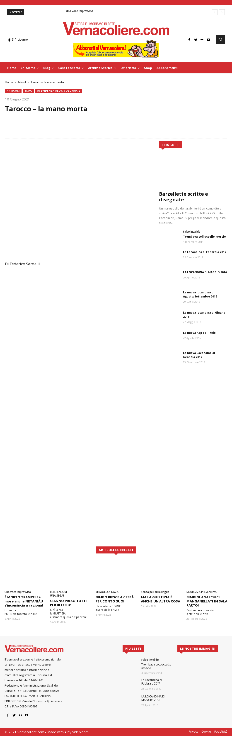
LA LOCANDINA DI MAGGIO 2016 (205, 272)
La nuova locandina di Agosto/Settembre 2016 (200, 294)
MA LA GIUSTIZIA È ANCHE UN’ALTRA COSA (160, 599)
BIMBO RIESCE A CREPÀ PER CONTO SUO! (115, 599)
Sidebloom (80, 732)
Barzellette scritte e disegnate (183, 197)
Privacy (193, 731)
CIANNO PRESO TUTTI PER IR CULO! (68, 602)
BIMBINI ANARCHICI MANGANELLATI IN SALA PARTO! (206, 601)
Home (9, 82)
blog (28, 91)
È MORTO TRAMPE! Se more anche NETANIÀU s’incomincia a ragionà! (24, 601)
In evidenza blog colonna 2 (58, 91)
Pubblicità (220, 731)
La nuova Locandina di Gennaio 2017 (199, 355)
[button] (220, 39)
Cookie (206, 731)
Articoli (22, 82)
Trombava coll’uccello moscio (204, 237)
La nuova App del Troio (199, 333)
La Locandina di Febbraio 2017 (204, 252)
